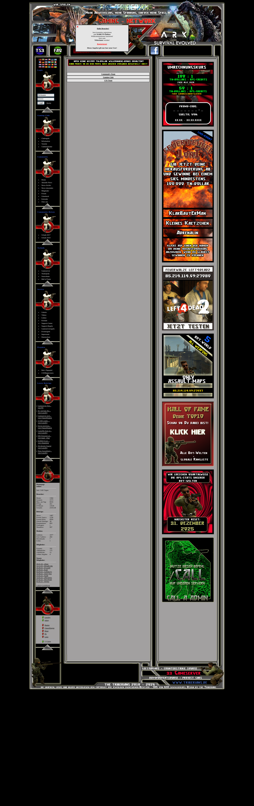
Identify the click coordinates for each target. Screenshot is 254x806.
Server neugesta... (45, 427)
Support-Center (46, 323)
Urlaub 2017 (45, 235)
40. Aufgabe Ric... (44, 412)
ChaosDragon (49, 628)
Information (45, 141)
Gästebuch (45, 196)
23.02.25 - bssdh (42, 576)
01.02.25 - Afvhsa (42, 581)
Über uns (44, 202)
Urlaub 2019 (45, 238)
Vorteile (44, 144)
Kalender (44, 199)
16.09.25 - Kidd (42, 570)
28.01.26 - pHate (42, 564)
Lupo (46, 637)
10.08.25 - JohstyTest (44, 574)
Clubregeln (45, 138)
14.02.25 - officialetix (44, 578)
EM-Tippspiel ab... (44, 437)
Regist (48, 103)
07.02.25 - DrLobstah (44, 579)
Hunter (47, 625)
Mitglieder (45, 191)
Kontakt (44, 320)
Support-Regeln (47, 326)
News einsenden (47, 188)
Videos (43, 315)
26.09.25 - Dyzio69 (43, 568)
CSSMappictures (47, 373)
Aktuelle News (46, 182)
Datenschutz (45, 337)
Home (43, 180)
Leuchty (47, 617)
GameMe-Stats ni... (45, 432)
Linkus (43, 318)
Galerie (44, 312)
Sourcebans (45, 276)
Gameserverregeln (48, 329)
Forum (43, 193)
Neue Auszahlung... (45, 452)
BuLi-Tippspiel (46, 370)
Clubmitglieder (46, 147)
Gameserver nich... (45, 417)
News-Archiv (46, 185)
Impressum (45, 334)
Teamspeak (45, 274)
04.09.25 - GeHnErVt (44, 572)
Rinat (46, 631)
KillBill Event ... (44, 442)
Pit (45, 634)
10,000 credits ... (44, 422)
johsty (47, 620)
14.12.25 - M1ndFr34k (44, 566)
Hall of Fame (46, 279)
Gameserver (45, 271)
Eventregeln (45, 331)
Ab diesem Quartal (44, 447)
